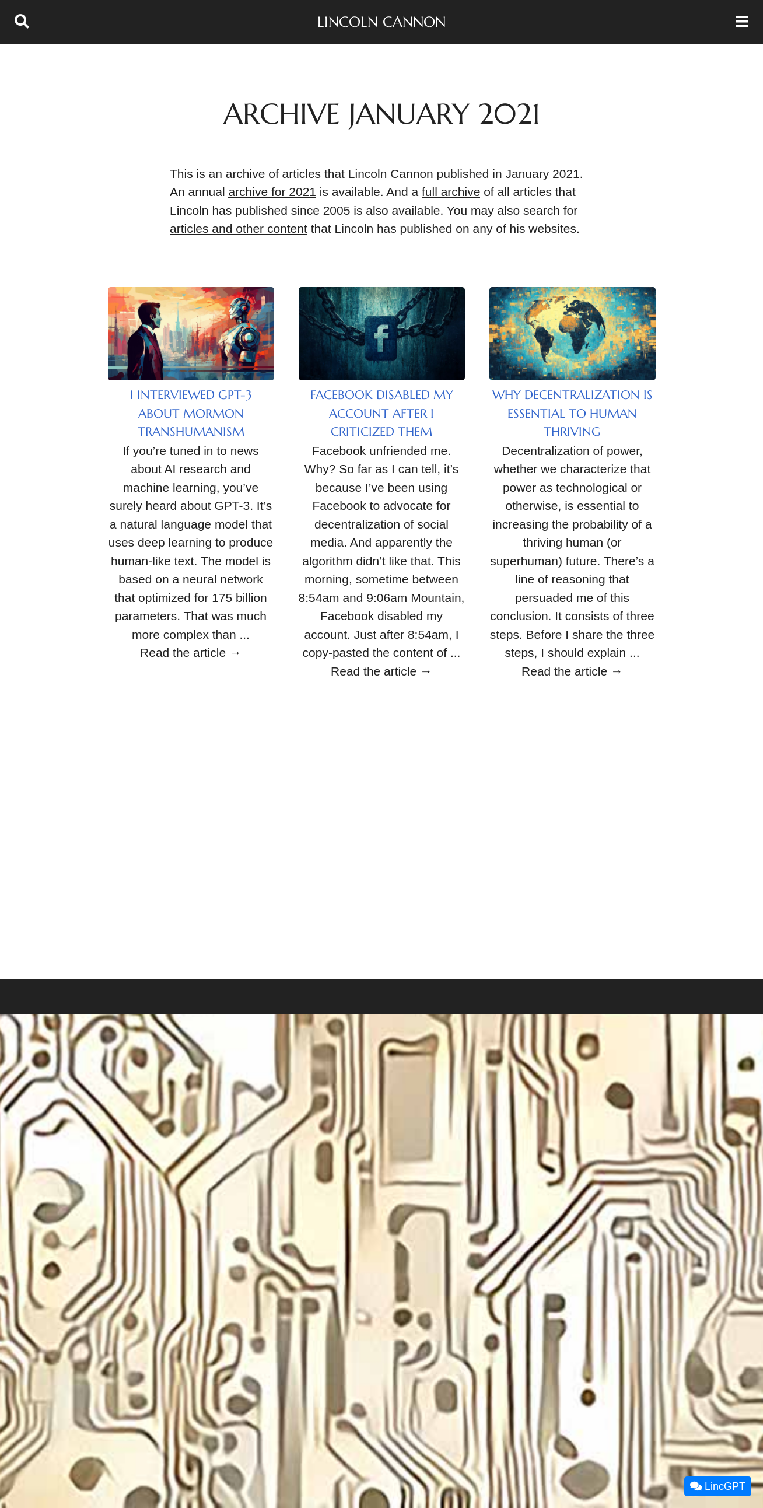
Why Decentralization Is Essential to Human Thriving (572, 413)
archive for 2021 (272, 191)
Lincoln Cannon (381, 22)
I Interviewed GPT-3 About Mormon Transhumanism (191, 413)
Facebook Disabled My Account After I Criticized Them (381, 413)
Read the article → (191, 652)
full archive (451, 191)
